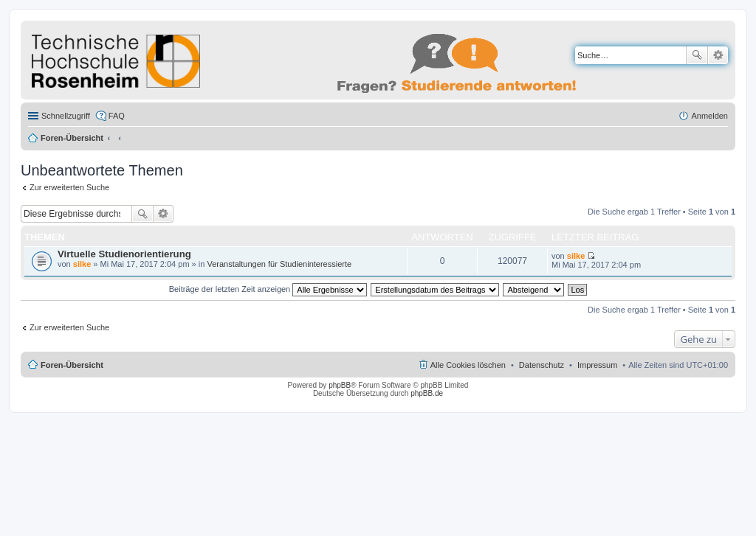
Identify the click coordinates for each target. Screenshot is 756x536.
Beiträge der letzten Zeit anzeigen (268, 289)
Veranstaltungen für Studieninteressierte (279, 264)
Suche (697, 55)
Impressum (597, 365)
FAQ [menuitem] (117, 115)
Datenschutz (541, 365)
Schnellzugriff (65, 115)
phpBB (340, 385)
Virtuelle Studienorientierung (124, 254)
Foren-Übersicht (72, 137)
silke (82, 264)
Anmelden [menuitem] (709, 115)
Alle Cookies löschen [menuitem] (468, 365)
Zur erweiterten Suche (69, 187)
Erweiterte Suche (718, 55)
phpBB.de (426, 393)
